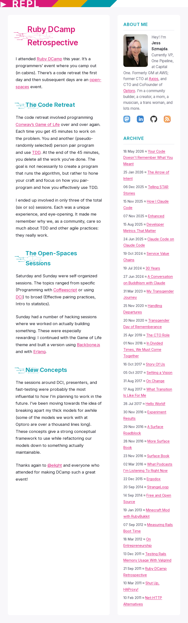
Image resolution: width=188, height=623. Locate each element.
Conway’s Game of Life (38, 124)
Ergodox (154, 479)
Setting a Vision (159, 372)
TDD (36, 152)
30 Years (153, 268)
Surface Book (158, 456)
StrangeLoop (158, 487)
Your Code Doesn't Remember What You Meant (148, 157)
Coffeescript (65, 289)
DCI (19, 296)
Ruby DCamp (49, 58)
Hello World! (155, 404)
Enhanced (156, 216)
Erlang (39, 351)
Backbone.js (88, 344)
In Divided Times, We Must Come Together (143, 349)
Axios (153, 78)
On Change (155, 381)
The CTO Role (158, 335)
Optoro (129, 90)
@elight (54, 465)
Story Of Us (155, 364)
